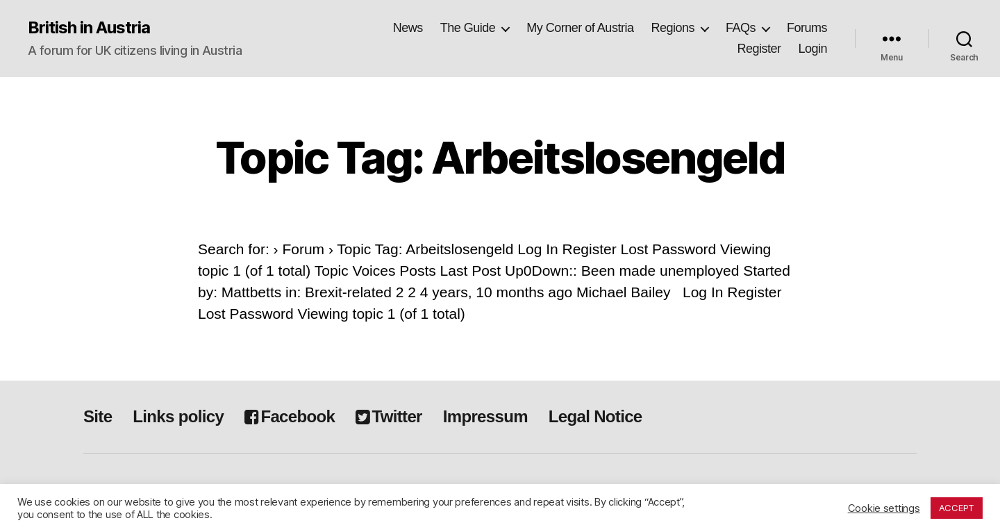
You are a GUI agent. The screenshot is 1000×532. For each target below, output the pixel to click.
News (408, 28)
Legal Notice (595, 416)
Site (97, 416)
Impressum (485, 416)
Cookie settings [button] (884, 508)
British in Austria (89, 27)
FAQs (741, 28)
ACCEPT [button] (956, 507)
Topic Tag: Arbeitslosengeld (500, 157)
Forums (807, 28)
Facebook (289, 416)
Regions (672, 28)
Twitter (389, 416)
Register (759, 49)
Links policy (178, 416)
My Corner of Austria (579, 28)
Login (812, 49)
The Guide (468, 28)
